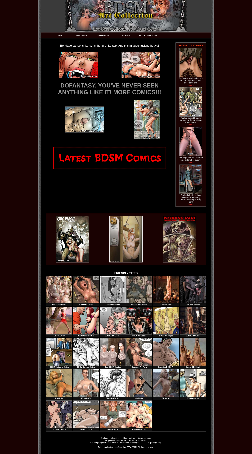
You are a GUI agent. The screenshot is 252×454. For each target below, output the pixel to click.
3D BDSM (126, 36)
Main (60, 36)
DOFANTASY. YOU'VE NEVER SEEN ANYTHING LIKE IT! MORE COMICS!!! (109, 89)
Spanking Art (104, 36)
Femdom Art (82, 36)
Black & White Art (148, 36)
